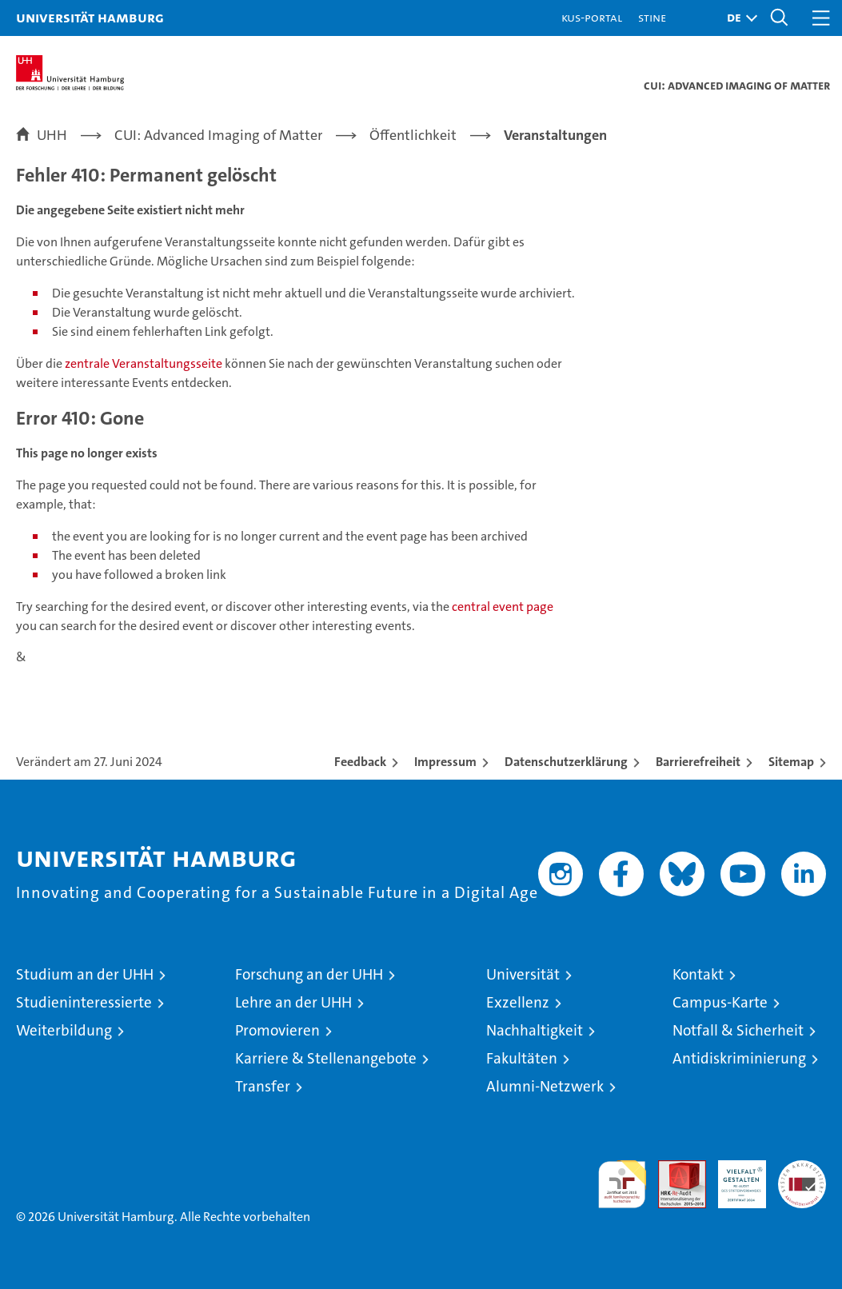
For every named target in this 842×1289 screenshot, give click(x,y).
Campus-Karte (720, 1002)
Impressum (445, 761)
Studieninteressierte (84, 1002)
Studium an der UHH (85, 974)
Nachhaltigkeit (534, 1030)
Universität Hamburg (90, 17)
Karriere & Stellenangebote (326, 1058)
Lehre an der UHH (293, 1002)
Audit (673, 1168)
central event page (502, 606)
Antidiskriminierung (739, 1058)
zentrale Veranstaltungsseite (145, 363)
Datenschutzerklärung (566, 761)
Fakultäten (521, 1058)
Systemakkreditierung (802, 1168)
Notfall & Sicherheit (738, 1030)
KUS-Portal (591, 17)
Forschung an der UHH (309, 974)
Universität (523, 974)
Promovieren (277, 1030)
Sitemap (791, 761)
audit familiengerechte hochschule (622, 1184)
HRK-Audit (733, 1177)
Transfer (262, 1086)
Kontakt (698, 974)
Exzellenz (517, 1002)
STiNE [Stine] (652, 17)
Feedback (360, 761)
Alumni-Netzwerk (545, 1086)
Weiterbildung (64, 1030)
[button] (738, 18)
